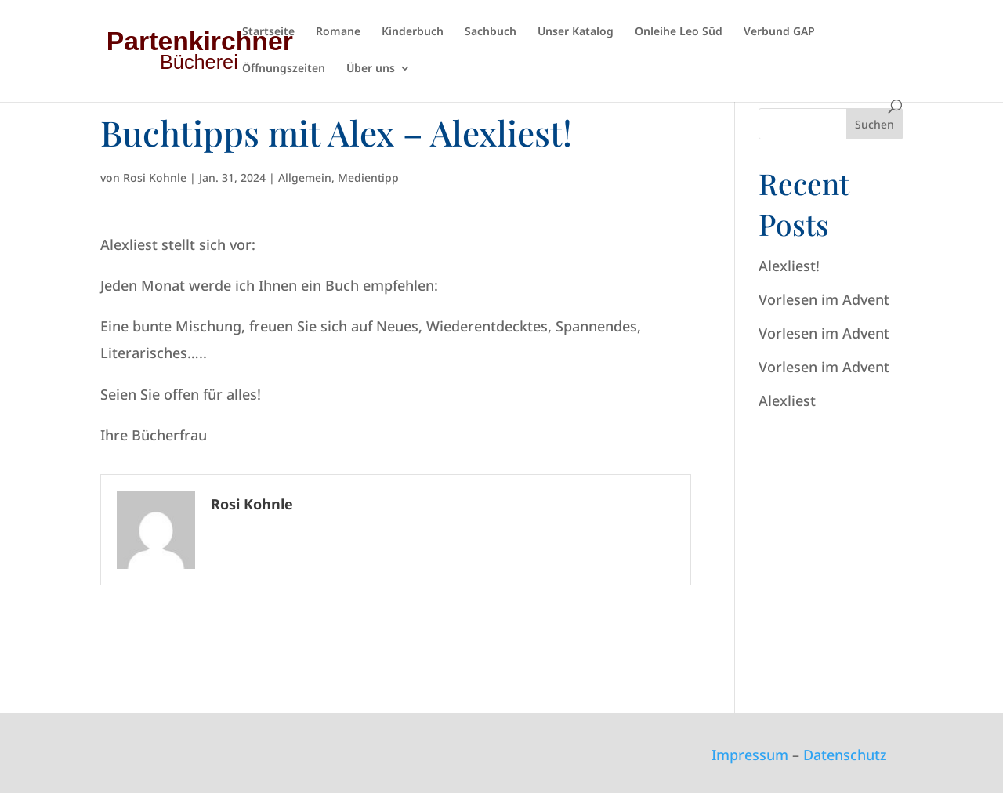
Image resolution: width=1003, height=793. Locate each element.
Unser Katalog (576, 32)
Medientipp (368, 177)
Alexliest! (789, 265)
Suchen (874, 124)
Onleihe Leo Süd (678, 32)
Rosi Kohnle (154, 177)
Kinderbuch (413, 32)
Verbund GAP (779, 32)
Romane (338, 32)
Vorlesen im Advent (824, 299)
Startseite (268, 32)
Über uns (370, 69)
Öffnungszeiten (283, 69)
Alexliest (787, 400)
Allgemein (304, 177)
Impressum (750, 754)
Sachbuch (490, 32)
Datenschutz (845, 754)
